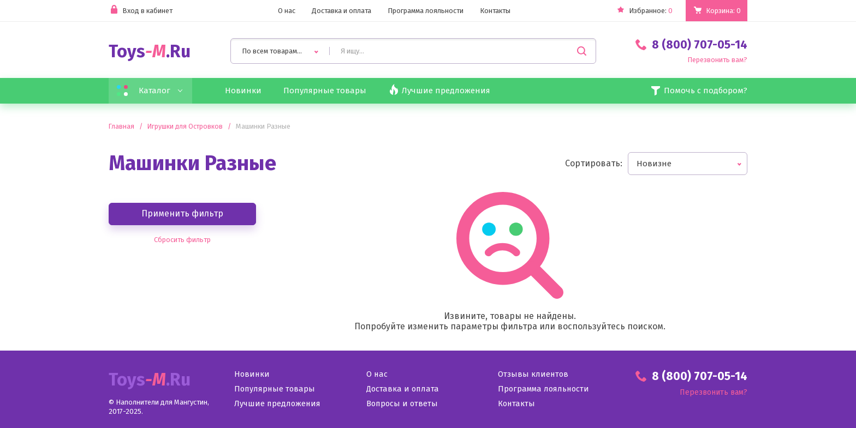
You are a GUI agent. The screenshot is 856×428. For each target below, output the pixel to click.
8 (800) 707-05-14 (691, 45)
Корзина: (721, 10)
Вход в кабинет (143, 11)
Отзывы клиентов (533, 376)
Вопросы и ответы (403, 405)
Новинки (245, 92)
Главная (122, 128)
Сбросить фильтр (182, 241)
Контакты (502, 11)
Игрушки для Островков (186, 128)
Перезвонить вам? (713, 60)
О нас (276, 11)
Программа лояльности (426, 11)
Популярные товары (329, 92)
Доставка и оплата (334, 11)
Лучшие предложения (278, 405)
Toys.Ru (150, 52)
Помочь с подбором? (697, 92)
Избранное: (638, 11)
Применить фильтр (182, 215)
